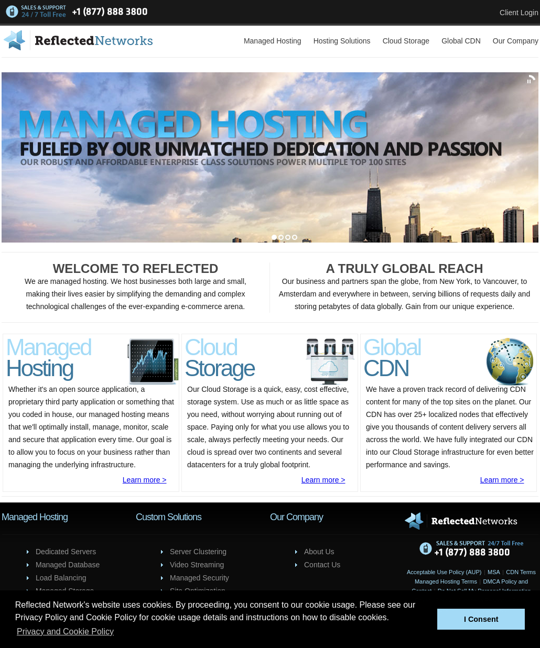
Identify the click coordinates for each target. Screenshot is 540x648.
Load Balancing (61, 578)
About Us (319, 551)
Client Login (519, 12)
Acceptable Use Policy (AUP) (444, 572)
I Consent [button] (481, 619)
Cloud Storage (406, 41)
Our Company (515, 41)
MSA (494, 572)
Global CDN (461, 41)
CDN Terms (521, 572)
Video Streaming (197, 565)
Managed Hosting (272, 41)
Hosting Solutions (342, 41)
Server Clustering (198, 551)
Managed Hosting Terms (446, 581)
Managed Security (199, 578)
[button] (426, 619)
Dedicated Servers (66, 551)
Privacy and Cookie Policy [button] (65, 631)
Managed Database (68, 565)
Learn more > (145, 480)
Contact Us (322, 565)
